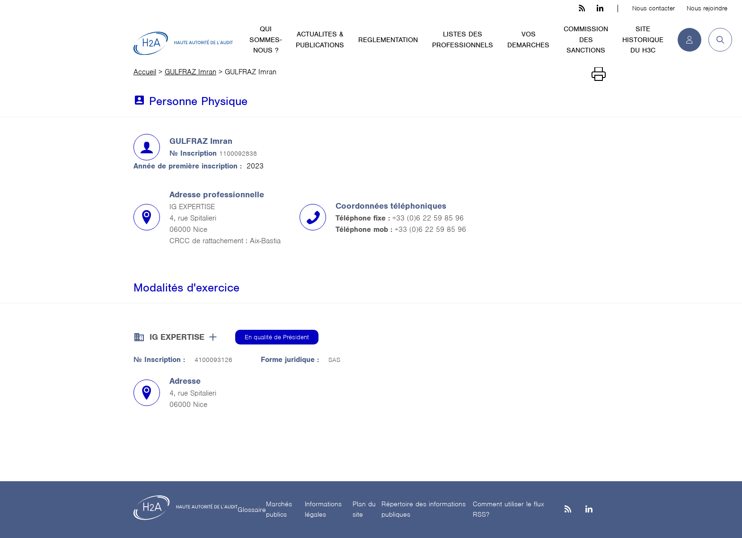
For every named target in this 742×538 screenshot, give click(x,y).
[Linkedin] (588, 509)
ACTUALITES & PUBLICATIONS (320, 39)
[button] (716, 40)
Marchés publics (279, 509)
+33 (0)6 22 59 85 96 (428, 218)
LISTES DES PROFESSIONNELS (462, 39)
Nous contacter (653, 8)
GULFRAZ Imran (190, 72)
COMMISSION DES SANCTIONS (586, 39)
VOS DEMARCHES (528, 39)
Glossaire (252, 509)
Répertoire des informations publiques (423, 509)
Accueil (144, 72)
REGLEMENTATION (388, 39)
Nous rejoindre (707, 8)
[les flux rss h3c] (582, 8)
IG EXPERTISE (177, 337)
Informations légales (323, 509)
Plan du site (364, 509)
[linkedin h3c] (600, 8)
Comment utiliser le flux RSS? (508, 509)
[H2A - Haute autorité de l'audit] (183, 43)
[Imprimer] (599, 74)
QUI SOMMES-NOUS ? (265, 39)
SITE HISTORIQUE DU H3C (642, 39)
